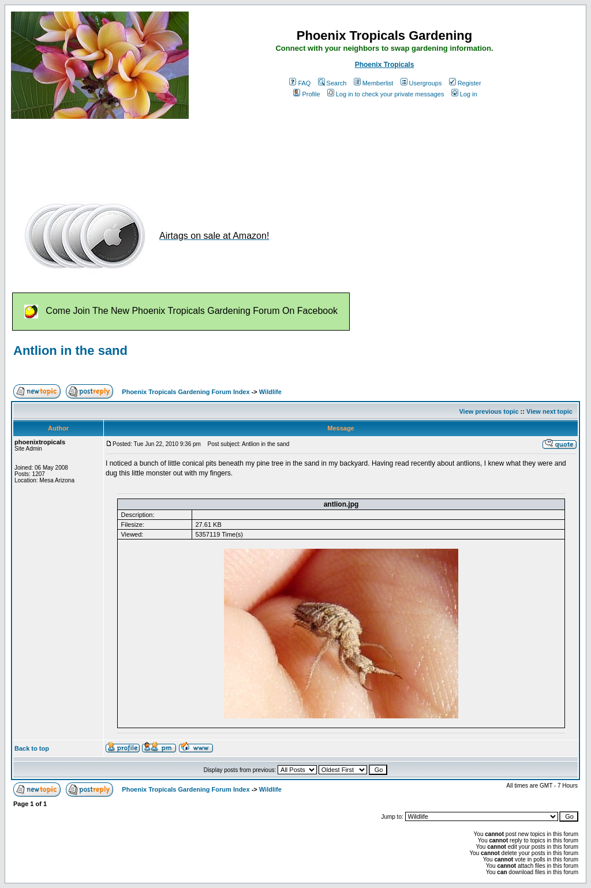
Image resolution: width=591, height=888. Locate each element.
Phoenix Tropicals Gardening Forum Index (185, 391)
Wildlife (270, 391)
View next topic (549, 411)
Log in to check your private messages (385, 94)
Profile (306, 94)
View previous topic (488, 411)
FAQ (300, 83)
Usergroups (421, 83)
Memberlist (374, 83)
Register (465, 83)
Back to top (31, 748)
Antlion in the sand (70, 350)
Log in (464, 94)
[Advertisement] (221, 155)
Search (332, 83)
